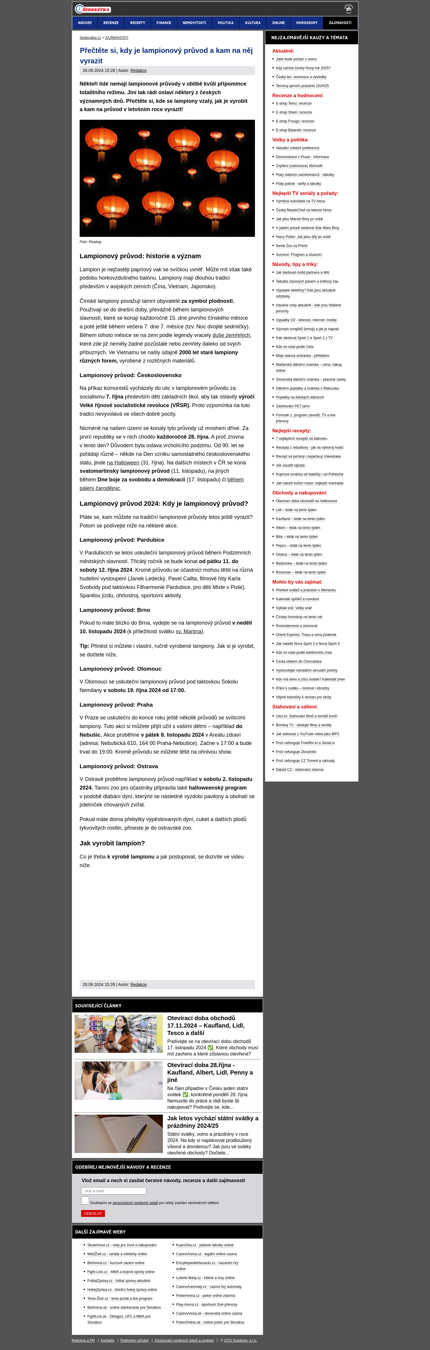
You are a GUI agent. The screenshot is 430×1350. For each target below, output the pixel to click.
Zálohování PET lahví (293, 406)
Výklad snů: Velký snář (294, 608)
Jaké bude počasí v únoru (296, 59)
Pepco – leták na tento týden (298, 546)
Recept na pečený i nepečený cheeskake (308, 456)
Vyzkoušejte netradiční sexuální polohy (307, 670)
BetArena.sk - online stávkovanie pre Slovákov (124, 1307)
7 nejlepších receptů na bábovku (301, 439)
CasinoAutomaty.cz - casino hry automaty (209, 1287)
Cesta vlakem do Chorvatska (299, 661)
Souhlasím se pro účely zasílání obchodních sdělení (154, 1203)
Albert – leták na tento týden (298, 528)
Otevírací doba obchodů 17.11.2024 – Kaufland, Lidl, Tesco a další (206, 1025)
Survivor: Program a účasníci (299, 255)
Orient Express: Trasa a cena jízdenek (306, 635)
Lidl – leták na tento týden (296, 510)
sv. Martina (188, 631)
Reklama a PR (83, 1340)
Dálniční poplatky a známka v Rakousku (307, 388)
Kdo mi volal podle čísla (295, 347)
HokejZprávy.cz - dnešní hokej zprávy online (122, 1290)
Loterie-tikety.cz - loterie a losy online (205, 1278)
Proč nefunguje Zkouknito (296, 752)
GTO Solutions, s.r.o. (240, 1340)
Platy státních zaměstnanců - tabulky (305, 175)
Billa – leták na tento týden (297, 537)
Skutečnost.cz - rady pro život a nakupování (122, 1245)
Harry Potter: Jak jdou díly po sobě (303, 237)
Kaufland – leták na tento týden (300, 519)
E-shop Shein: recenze (294, 112)
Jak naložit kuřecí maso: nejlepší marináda (310, 483)
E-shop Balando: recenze (296, 130)
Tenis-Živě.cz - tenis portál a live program (119, 1299)
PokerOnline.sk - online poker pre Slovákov (210, 1322)
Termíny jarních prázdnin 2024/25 (302, 86)
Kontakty (108, 1340)
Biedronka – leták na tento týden (301, 563)
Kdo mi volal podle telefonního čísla (304, 652)
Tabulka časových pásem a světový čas (307, 281)
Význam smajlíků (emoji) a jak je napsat (307, 329)
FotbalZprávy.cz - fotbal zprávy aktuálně (118, 1281)
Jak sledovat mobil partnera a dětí (303, 272)
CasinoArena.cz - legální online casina (206, 1254)
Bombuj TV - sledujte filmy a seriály (304, 725)
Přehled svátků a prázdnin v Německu (306, 590)
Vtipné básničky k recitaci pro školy (303, 697)
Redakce (138, 70)
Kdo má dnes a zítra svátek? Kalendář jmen (310, 679)
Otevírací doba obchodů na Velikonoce (306, 501)
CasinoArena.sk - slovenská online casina (209, 1313)
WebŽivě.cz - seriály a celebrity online (117, 1254)
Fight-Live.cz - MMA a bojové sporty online (121, 1272)
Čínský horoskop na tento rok (299, 617)
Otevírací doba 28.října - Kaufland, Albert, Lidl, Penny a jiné (210, 1072)
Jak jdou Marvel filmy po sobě (299, 219)
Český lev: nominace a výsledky (301, 77)
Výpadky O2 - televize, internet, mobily (306, 320)
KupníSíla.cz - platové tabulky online (205, 1245)
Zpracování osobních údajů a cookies (184, 1340)
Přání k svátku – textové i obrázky (302, 688)
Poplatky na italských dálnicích (300, 397)
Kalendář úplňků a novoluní (297, 599)
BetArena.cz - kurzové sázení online (115, 1263)
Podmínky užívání (134, 1340)
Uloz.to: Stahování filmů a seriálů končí (307, 716)
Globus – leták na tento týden (299, 554)
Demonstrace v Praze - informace (302, 157)
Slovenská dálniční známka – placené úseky (311, 379)
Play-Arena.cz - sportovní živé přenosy (206, 1304)
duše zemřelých (231, 335)
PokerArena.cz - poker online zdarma (205, 1296)
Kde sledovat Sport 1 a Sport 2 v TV (304, 338)
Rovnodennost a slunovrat (296, 626)
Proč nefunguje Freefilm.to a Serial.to (305, 743)
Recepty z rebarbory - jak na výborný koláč (310, 447)
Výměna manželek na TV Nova (300, 201)
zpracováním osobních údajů (135, 1203)
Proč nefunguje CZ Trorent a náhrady (305, 761)
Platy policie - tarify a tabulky (298, 184)
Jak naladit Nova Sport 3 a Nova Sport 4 (308, 644)
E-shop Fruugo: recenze (295, 121)
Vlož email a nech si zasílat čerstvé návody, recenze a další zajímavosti (163, 1180)
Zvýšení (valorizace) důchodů (299, 166)
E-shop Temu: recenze (294, 103)
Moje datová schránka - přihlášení (303, 356)
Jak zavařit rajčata (290, 465)
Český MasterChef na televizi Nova (304, 210)
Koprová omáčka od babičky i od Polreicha (310, 474)
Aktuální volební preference (297, 148)
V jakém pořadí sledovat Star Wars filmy (307, 228)
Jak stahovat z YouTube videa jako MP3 (307, 734)
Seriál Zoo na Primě (292, 246)
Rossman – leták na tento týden (301, 572)
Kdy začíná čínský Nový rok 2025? (303, 68)
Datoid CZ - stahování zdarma (300, 770)
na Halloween (123, 463)
